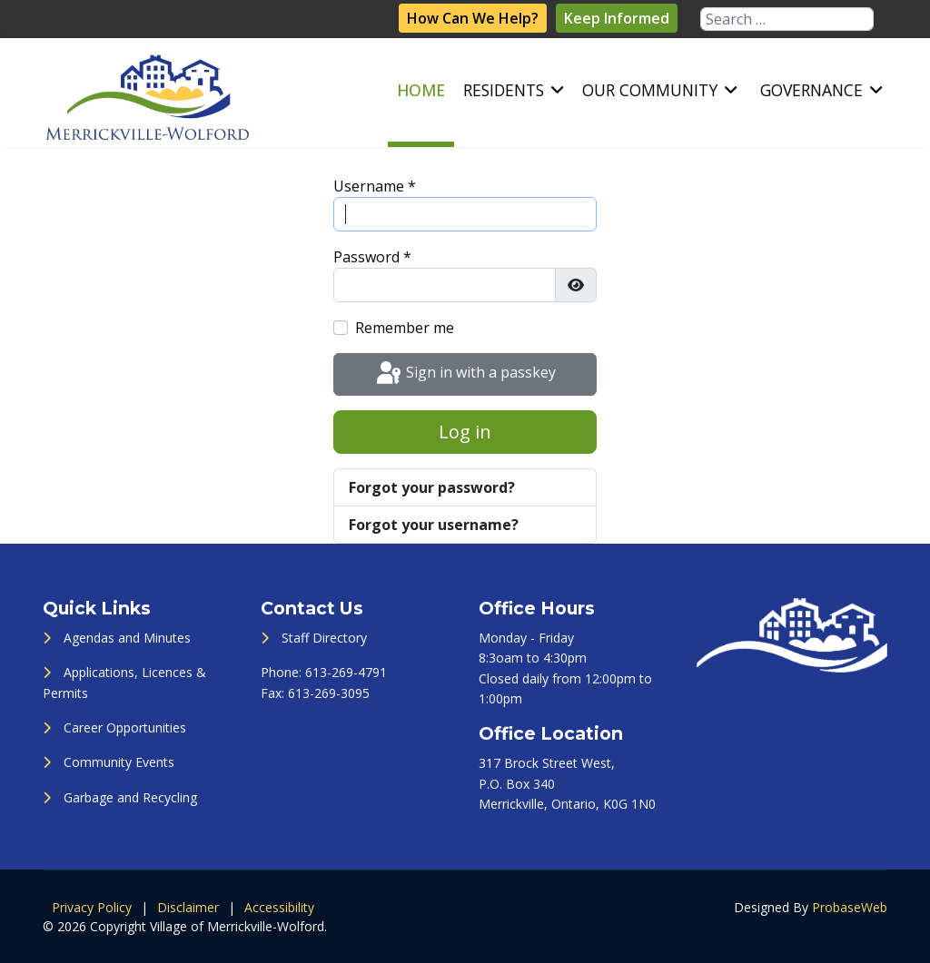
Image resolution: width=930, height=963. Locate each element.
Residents (503, 90)
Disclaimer (188, 907)
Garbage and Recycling (130, 797)
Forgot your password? (432, 487)
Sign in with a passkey (464, 373)
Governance (811, 90)
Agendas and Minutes (127, 637)
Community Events (119, 762)
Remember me (404, 328)
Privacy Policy (92, 907)
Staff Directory (324, 637)
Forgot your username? (434, 525)
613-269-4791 (346, 672)
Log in (465, 431)
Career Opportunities (125, 727)
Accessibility (279, 907)
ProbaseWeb (849, 907)
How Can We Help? (473, 18)
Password (372, 257)
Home (421, 90)
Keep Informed (616, 18)
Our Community (649, 90)
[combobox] (787, 19)
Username (374, 186)
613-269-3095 (329, 693)
